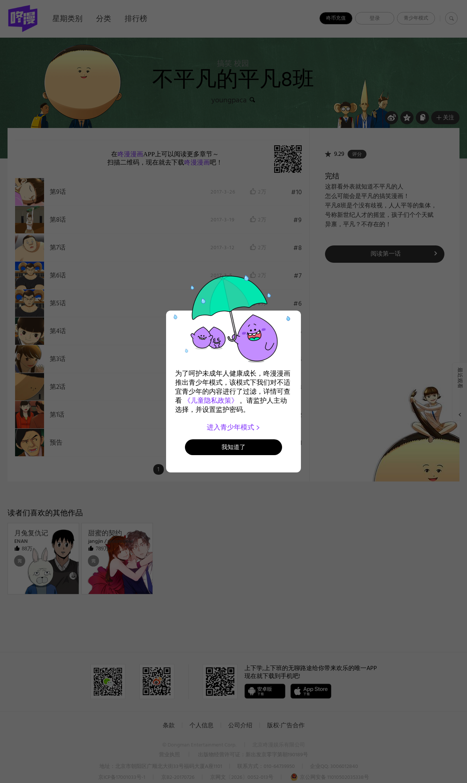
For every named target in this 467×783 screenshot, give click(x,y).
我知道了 (233, 447)
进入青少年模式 (233, 427)
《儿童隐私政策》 (211, 400)
